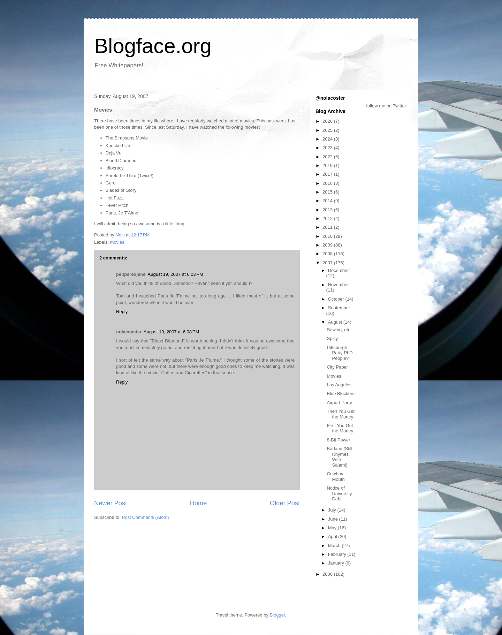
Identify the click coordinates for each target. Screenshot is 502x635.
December (338, 270)
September (339, 307)
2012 (328, 218)
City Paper (337, 367)
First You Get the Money (340, 428)
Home (198, 503)
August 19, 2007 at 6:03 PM (175, 274)
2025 (328, 130)
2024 (328, 139)
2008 (328, 253)
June (333, 519)
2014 (328, 200)
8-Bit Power (338, 440)
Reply (122, 311)
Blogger (277, 615)
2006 (328, 574)
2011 (328, 227)
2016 (328, 183)
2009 (328, 245)
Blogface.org (153, 46)
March (335, 545)
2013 (328, 209)
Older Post (285, 503)
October (336, 299)
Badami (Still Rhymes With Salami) (339, 457)
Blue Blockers (340, 393)
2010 (328, 236)
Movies (334, 376)
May (333, 527)
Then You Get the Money (341, 414)
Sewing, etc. (339, 329)
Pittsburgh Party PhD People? (339, 353)
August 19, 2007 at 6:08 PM (171, 331)
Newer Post (110, 503)
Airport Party (339, 402)
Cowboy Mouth (335, 476)
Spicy (332, 338)
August (335, 322)
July (332, 510)
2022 (328, 156)
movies (117, 242)
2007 (328, 262)
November (338, 284)
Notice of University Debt (339, 493)
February (338, 554)
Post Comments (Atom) (145, 517)
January (336, 563)
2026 (328, 121)
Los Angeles (339, 384)
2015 (328, 192)
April (333, 536)
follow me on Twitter (386, 105)
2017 (328, 174)
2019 (328, 165)
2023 (328, 147)
